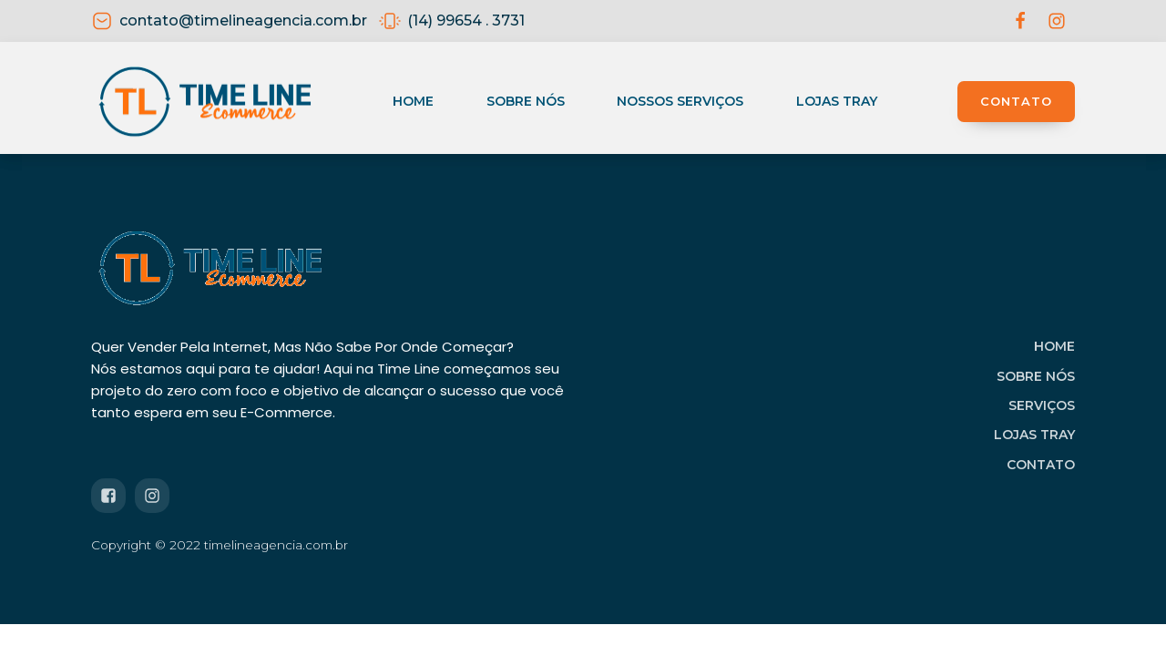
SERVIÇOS (1041, 405)
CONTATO (1016, 101)
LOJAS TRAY (1034, 434)
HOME (1054, 346)
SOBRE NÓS (1036, 376)
